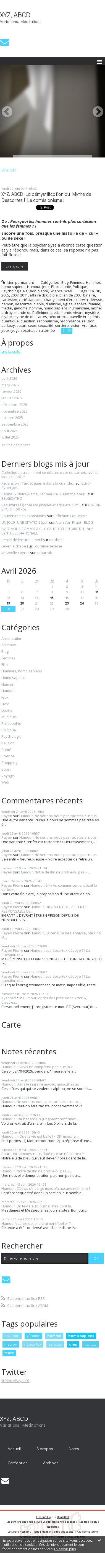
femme (94, 303)
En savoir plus (65, 1549)
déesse (96, 299)
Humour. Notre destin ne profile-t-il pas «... (54, 872)
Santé (43, 290)
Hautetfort (63, 1517)
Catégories (17, 1462)
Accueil (14, 1448)
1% (92, 290)
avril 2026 (9, 378)
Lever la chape (13, 546)
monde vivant (72, 312)
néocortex (57, 316)
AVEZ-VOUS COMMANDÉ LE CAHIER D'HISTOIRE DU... (43, 528)
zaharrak (44, 552)
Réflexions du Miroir (70, 515)
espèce (80, 303)
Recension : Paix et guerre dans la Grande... (38, 483)
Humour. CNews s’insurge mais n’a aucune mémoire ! (46, 1188)
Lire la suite (14, 266)
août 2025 (9, 431)
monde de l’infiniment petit (36, 312)
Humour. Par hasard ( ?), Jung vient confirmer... (39, 1118)
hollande (11, 1335)
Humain (7, 684)
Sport (6, 769)
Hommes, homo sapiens (21, 671)
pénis (95, 316)
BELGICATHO (11, 498)
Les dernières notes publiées (60, 1521)
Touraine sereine (47, 546)
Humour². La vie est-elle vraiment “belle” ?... (37, 1223)
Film (4, 664)
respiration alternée (38, 330)
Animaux (8, 645)
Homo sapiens (13, 678)
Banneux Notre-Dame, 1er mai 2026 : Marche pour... (44, 493)
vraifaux (89, 325)
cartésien (9, 299)
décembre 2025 (14, 405)
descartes (23, 303)
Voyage (7, 776)
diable (38, 303)
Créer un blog (44, 1517)
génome (21, 308)
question (27, 321)
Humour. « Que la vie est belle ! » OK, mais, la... (39, 1136)
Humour (34, 286)
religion (88, 321)
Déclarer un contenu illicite (23, 1531)
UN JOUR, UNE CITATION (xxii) (24, 522)
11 (96, 591)
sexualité (45, 325)
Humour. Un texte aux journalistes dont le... (37, 1206)
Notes (74, 1448)
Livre (5, 704)
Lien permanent (17, 282)
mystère (92, 312)
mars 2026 (10, 385)
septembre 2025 (14, 424)
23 (67, 603)
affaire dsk (39, 295)
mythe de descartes (30, 316)
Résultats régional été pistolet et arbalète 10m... (41, 504)
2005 (5, 295)
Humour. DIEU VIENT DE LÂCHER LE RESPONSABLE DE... (44, 909)
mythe (6, 316)
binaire (89, 295)
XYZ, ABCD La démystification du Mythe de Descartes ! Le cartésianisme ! (46, 197)
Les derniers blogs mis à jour (23, 1521)
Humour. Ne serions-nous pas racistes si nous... (59, 815)
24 (82, 603)
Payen (6, 815)
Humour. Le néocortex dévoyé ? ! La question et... (45, 952)
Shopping (9, 763)
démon (7, 303)
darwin (82, 299)
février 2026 (11, 391)
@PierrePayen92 (15, 1380)
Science (56, 290)
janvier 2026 (11, 398)
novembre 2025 (14, 411)
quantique (10, 321)
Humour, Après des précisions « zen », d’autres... (44, 1000)
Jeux (45, 286)
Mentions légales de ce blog (58, 1531)
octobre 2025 (12, 418)
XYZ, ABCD (15, 14)
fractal (6, 308)
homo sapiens (56, 308)
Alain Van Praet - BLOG (74, 522)
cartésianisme (31, 299)
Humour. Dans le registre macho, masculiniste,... (41, 1084)
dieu (73, 1344)
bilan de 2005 (70, 295)
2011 (24, 295)
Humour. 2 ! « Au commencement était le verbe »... (49, 887)
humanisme (79, 308)
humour (91, 1344)
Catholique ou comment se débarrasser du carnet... (44, 472)
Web (68, 290)
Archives (50, 1462)
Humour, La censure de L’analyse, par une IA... (51, 935)
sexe (32, 325)
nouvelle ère (78, 316)
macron (10, 1344)
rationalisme (47, 321)
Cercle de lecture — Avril (21, 539)
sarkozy (8, 325)
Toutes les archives (15, 445)
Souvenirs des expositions (23, 515)
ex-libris (55, 539)
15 (52, 597)
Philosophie (61, 286)
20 (22, 603)
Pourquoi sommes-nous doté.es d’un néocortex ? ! (43, 1153)
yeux (5, 330)
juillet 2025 (10, 437)
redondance (70, 321)
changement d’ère (59, 299)
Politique (80, 286)
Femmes (77, 282)
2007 (15, 295)
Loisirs (6, 710)
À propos (44, 1448)
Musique (8, 717)
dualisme (53, 303)
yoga (15, 330)
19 (8, 603)
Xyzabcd (8, 997)
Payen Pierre (12, 885)
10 (98, 290)
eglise (68, 303)
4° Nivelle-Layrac (15, 552)
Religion (29, 290)
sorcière (62, 325)
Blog (65, 282)
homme (35, 308)
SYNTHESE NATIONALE (19, 533)
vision (75, 325)
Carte (11, 1024)
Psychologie (11, 290)
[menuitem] (14, 1448)
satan (21, 325)
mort (9, 1352)
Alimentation (11, 639)
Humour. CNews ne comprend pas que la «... (38, 1066)
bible (53, 295)
